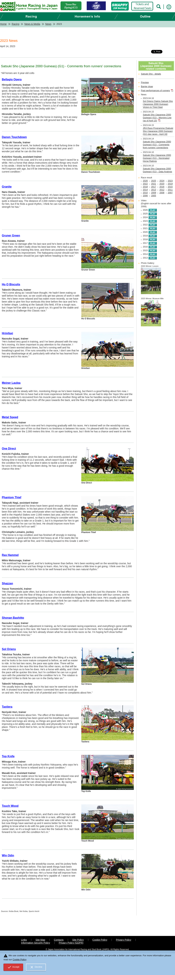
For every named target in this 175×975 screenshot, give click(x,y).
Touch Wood (10, 805)
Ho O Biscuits (11, 284)
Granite (7, 186)
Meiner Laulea (11, 382)
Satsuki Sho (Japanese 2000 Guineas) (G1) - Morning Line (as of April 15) (157, 118)
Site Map (40, 939)
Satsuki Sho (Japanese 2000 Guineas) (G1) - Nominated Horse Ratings (157, 158)
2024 (161, 181)
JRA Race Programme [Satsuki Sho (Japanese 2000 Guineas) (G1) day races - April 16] (158, 131)
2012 (161, 189)
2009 (153, 192)
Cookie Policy (99, 939)
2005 (153, 195)
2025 (153, 181)
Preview (145, 82)
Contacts (58, 939)
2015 (170, 187)
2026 (145, 181)
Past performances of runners (155, 90)
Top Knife (8, 756)
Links (24, 939)
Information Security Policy (35, 942)
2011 (170, 189)
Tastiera (7, 706)
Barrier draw (147, 86)
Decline (36, 967)
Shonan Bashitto (13, 617)
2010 (145, 192)
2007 (170, 192)
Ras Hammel (10, 555)
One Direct (9, 448)
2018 (145, 187)
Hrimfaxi (7, 333)
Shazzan (7, 583)
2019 (170, 184)
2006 (145, 195)
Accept (13, 967)
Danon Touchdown (14, 137)
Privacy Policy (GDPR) (71, 942)
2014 (145, 189)
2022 (145, 184)
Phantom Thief (11, 497)
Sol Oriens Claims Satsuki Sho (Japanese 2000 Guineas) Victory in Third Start (158, 104)
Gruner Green (11, 235)
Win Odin (8, 855)
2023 (170, 181)
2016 (161, 187)
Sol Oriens (9, 649)
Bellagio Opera (12, 79)
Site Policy (78, 939)
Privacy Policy (123, 939)
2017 (153, 187)
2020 (161, 184)
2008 (161, 192)
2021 (153, 184)
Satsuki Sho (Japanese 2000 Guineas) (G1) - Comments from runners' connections (157, 144)
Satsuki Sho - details (151, 74)
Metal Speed (10, 417)
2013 (153, 189)
